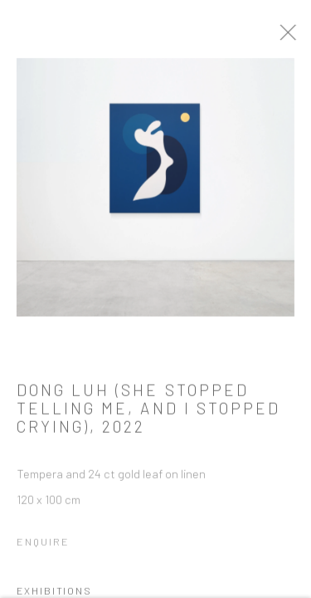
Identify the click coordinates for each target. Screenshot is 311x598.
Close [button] (291, 37)
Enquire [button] (43, 544)
